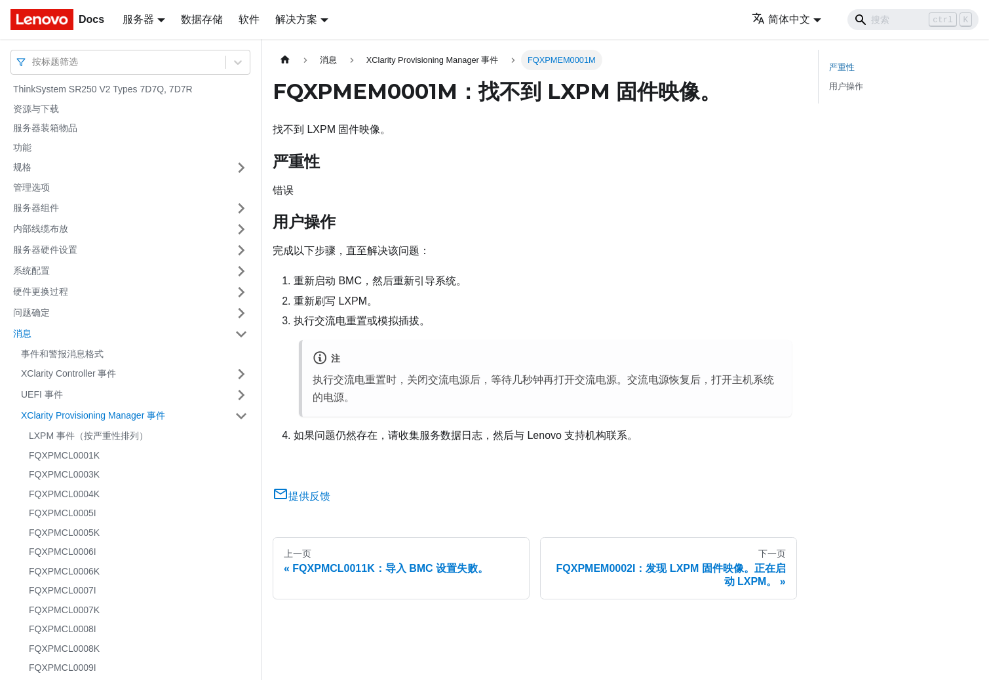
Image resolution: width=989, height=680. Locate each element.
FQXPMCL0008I (62, 629)
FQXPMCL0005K (64, 532)
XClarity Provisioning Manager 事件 (93, 415)
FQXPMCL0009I (62, 667)
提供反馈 (301, 496)
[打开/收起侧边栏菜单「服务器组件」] (241, 208)
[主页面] (285, 60)
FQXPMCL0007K (64, 610)
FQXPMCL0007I (62, 590)
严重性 (842, 67)
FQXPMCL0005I (62, 513)
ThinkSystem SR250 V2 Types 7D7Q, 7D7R (103, 89)
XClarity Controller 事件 (68, 373)
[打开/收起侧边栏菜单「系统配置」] (241, 271)
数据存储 (202, 19)
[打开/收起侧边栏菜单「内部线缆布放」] (241, 229)
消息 (22, 333)
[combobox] (33, 61)
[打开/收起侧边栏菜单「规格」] (241, 167)
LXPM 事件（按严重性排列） (88, 435)
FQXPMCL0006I (62, 551)
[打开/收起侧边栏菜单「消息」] (241, 334)
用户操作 (846, 86)
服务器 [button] (138, 19)
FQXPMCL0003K (64, 474)
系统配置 (31, 270)
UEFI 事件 (42, 394)
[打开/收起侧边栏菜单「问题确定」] (241, 313)
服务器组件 (36, 207)
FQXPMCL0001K (64, 455)
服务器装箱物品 (45, 128)
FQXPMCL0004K (64, 494)
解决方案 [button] (296, 19)
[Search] (913, 19)
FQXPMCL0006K (64, 571)
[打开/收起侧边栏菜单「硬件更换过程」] (241, 292)
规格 (22, 167)
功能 (22, 147)
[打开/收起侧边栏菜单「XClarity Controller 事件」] (241, 374)
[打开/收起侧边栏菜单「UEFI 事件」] (241, 395)
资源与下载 (36, 109)
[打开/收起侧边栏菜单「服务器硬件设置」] (241, 250)
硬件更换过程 (40, 291)
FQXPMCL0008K (64, 648)
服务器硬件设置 (45, 249)
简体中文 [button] (781, 19)
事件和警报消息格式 (62, 354)
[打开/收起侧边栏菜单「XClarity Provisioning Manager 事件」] (241, 416)
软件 (249, 19)
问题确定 (31, 312)
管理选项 (31, 187)
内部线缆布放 (40, 228)
